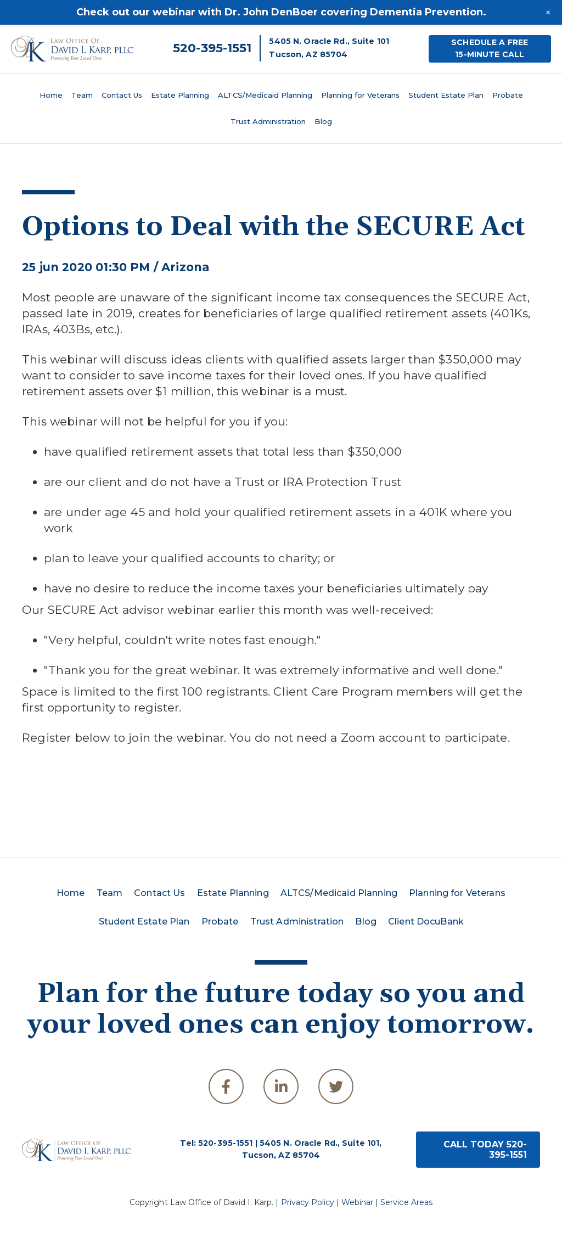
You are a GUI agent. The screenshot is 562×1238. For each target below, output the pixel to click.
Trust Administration (268, 121)
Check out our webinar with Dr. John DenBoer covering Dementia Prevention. (281, 12)
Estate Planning (180, 95)
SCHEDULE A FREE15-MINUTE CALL (489, 48)
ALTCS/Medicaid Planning (265, 95)
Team (82, 95)
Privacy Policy (307, 1202)
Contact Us (122, 95)
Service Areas (406, 1202)
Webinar (357, 1202)
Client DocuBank (426, 921)
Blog (323, 121)
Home (51, 95)
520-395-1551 (212, 48)
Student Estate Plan (446, 95)
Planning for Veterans (360, 95)
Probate (507, 95)
